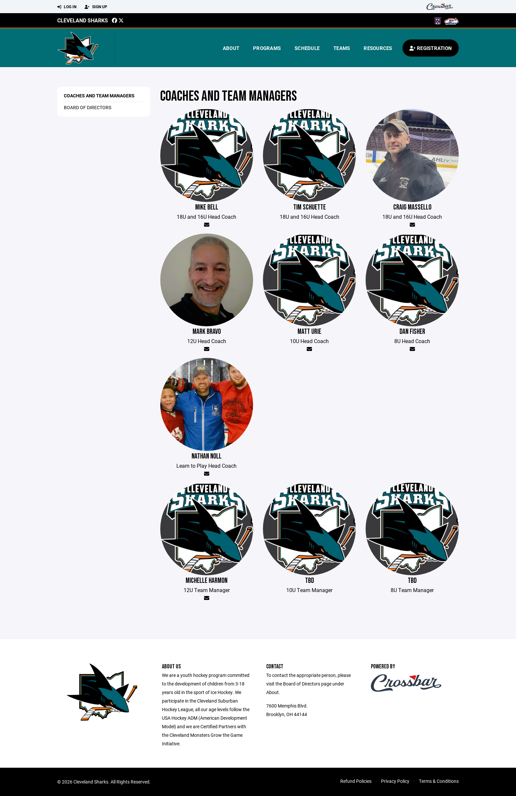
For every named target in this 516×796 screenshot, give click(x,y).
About (231, 48)
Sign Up (96, 7)
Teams (341, 48)
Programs (267, 48)
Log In (66, 7)
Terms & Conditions (439, 781)
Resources (378, 48)
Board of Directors (87, 107)
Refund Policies (356, 781)
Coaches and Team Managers (99, 95)
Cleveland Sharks (82, 20)
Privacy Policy (395, 781)
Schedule (307, 48)
